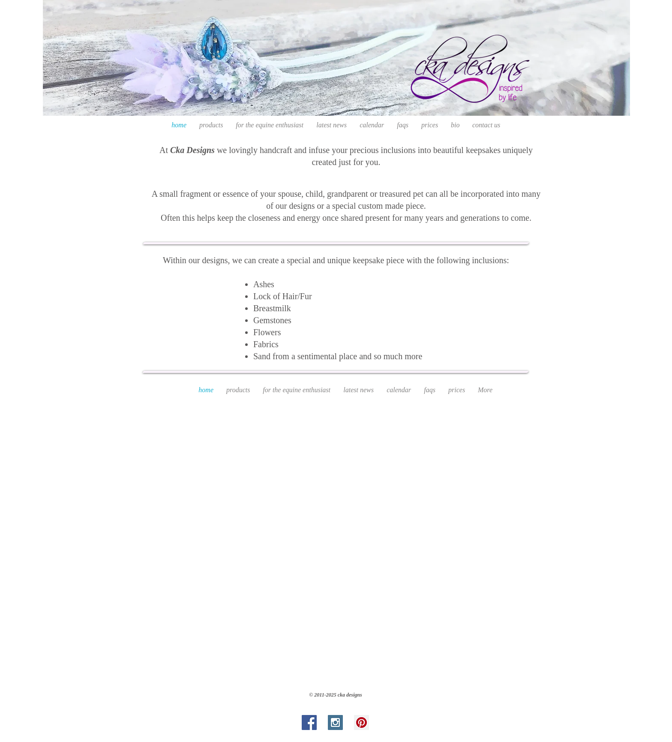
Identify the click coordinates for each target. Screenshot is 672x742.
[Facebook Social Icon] (309, 722)
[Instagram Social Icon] (335, 722)
